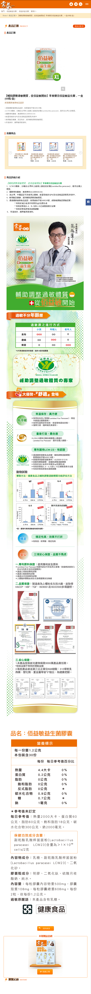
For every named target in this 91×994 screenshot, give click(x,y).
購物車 (76, 4)
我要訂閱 (45, 972)
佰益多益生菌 (24, 11)
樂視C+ (33, 11)
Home (5, 15)
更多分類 (79, 26)
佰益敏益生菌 (12, 11)
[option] (45, 63)
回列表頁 (44, 928)
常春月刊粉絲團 (88, 202)
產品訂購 (12, 15)
